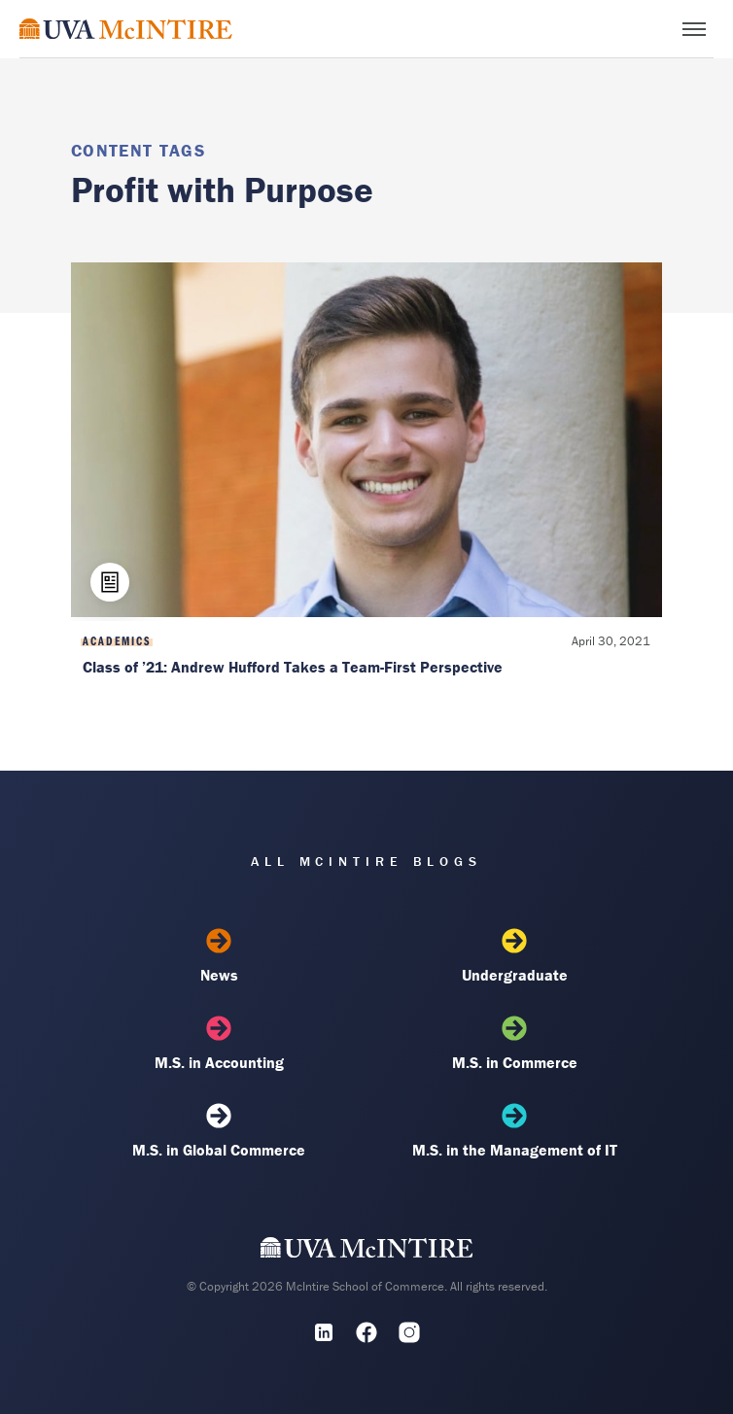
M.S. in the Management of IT (514, 1131)
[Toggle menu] (694, 29)
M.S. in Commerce (514, 1044)
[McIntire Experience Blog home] (125, 28)
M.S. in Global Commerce (219, 1131)
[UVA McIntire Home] (367, 1251)
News (219, 956)
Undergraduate (514, 956)
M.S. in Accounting (219, 1044)
